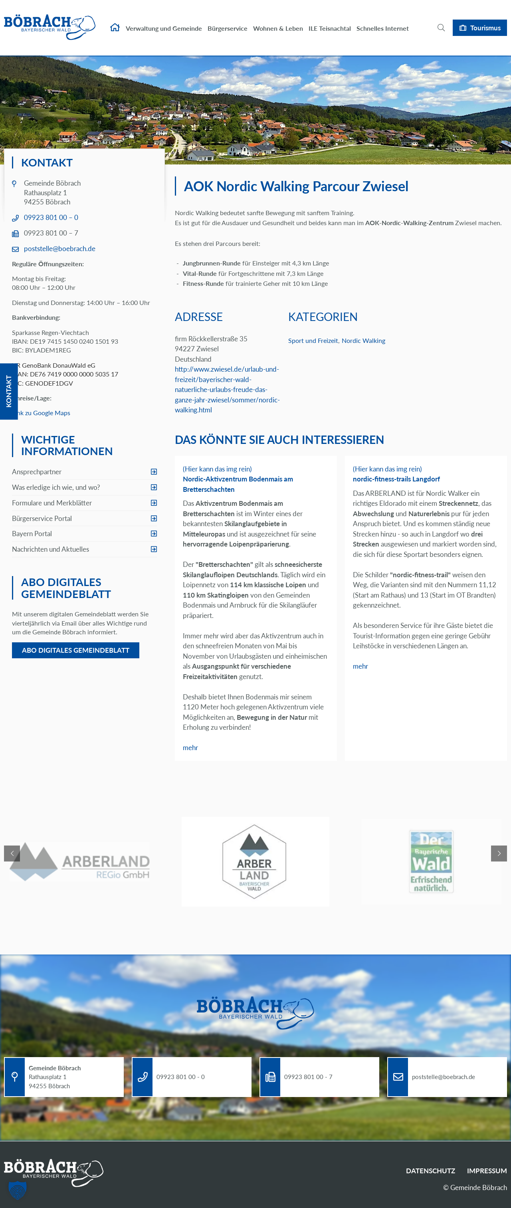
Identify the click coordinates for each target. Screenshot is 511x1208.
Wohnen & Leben (278, 23)
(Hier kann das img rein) (217, 469)
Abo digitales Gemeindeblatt (75, 650)
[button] (17, 1190)
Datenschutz (430, 1170)
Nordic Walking (363, 340)
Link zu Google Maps (41, 412)
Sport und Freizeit (313, 340)
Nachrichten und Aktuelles (50, 549)
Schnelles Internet (383, 23)
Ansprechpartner (36, 471)
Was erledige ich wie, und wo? (56, 487)
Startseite (115, 22)
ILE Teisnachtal (330, 23)
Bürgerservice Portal (42, 518)
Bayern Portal (32, 533)
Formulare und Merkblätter (52, 503)
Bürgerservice (228, 23)
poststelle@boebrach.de (59, 248)
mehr (190, 747)
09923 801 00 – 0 (51, 217)
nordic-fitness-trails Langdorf (396, 479)
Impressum (487, 1170)
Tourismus (485, 22)
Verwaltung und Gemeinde (164, 23)
